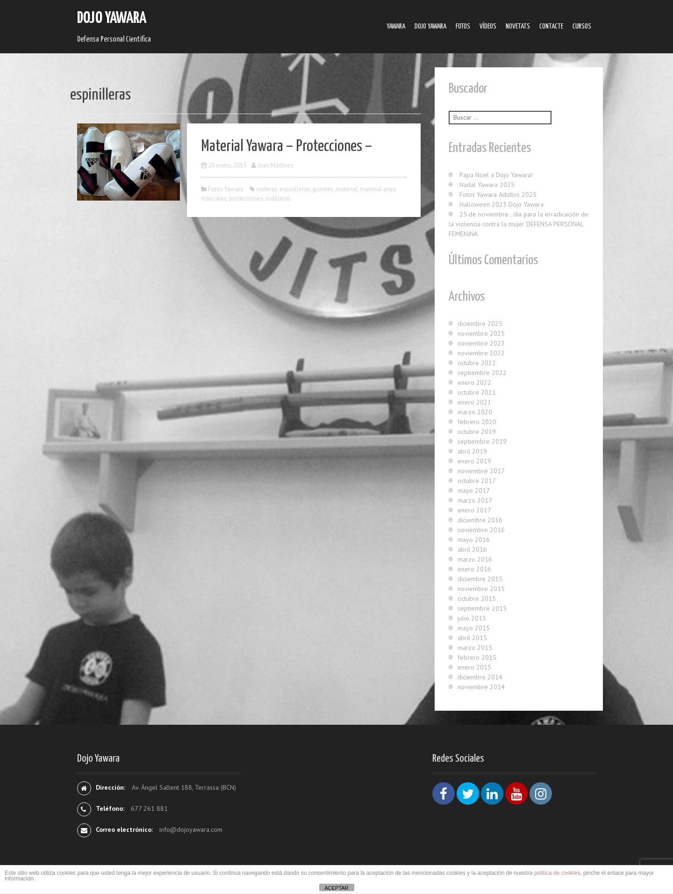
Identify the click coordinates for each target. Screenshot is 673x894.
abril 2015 (472, 638)
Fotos (463, 26)
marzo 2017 (475, 500)
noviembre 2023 (481, 343)
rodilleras (278, 198)
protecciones (246, 198)
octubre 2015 (477, 598)
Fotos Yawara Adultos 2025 (498, 194)
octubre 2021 (477, 392)
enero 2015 (474, 667)
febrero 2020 (477, 422)
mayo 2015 (474, 628)
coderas (266, 189)
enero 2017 (474, 510)
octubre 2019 (477, 431)
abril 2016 (472, 549)
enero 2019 (474, 461)
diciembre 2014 (480, 677)
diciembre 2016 (480, 520)
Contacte (551, 26)
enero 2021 (474, 402)
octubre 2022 (477, 363)
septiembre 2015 (482, 608)
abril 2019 (472, 451)
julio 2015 (472, 618)
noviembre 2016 (481, 530)
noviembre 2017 (481, 471)
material (347, 189)
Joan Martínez (275, 165)
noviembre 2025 (481, 333)
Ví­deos (488, 26)
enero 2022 (474, 382)
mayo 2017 (474, 490)
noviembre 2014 (481, 687)
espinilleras (294, 189)
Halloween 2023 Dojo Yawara (501, 204)
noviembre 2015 (481, 588)
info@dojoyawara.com (190, 829)
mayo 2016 (474, 539)
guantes (322, 189)
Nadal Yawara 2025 (487, 184)
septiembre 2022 (482, 372)
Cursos (582, 26)
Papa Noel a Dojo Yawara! (496, 175)
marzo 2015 (475, 647)
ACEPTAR (336, 888)
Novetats (518, 26)
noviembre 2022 (481, 353)
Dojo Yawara (111, 18)
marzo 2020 (475, 412)
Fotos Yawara (225, 189)
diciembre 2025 (480, 323)
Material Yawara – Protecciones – (286, 146)
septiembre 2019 (482, 441)
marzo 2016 (475, 559)
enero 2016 (474, 569)
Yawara (396, 26)
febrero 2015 (477, 657)
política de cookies (557, 873)
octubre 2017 (477, 480)
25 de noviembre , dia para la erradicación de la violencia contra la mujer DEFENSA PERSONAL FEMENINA (518, 224)
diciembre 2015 (480, 579)
